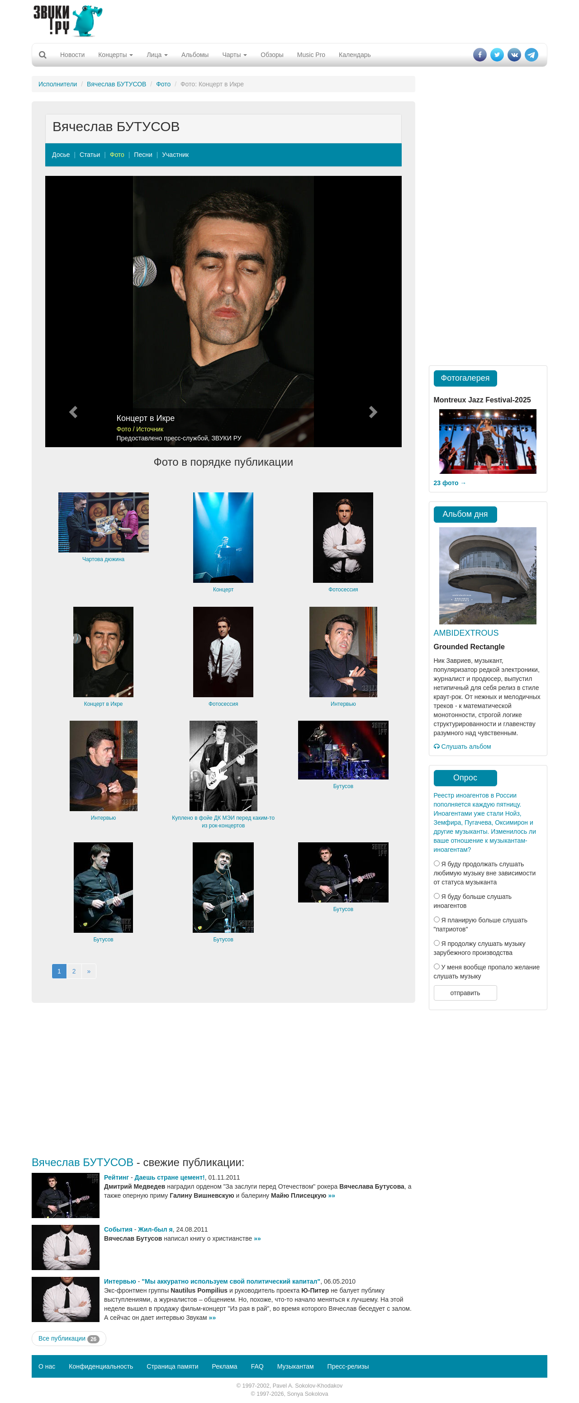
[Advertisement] (289, 20)
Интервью (120, 1281)
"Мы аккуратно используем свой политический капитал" (231, 1281)
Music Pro (311, 54)
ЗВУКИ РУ (226, 438)
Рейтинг (116, 1177)
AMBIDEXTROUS (466, 633)
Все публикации (69, 1339)
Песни (143, 154)
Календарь (355, 54)
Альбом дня (465, 514)
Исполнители (57, 84)
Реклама (224, 1366)
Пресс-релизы (348, 1366)
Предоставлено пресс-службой (162, 438)
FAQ (257, 1366)
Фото (163, 84)
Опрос (465, 777)
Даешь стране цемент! (170, 1177)
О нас (46, 1366)
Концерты (115, 54)
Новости (72, 54)
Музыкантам (295, 1366)
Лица (157, 54)
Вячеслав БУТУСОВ (116, 84)
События (118, 1229)
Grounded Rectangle (469, 647)
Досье (61, 154)
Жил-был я (155, 1229)
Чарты (234, 54)
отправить (465, 993)
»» (331, 1195)
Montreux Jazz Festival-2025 (482, 400)
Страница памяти (172, 1366)
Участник (175, 154)
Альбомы (195, 54)
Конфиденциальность (101, 1366)
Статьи (90, 154)
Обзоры (272, 54)
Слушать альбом (462, 746)
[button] (72, 311)
